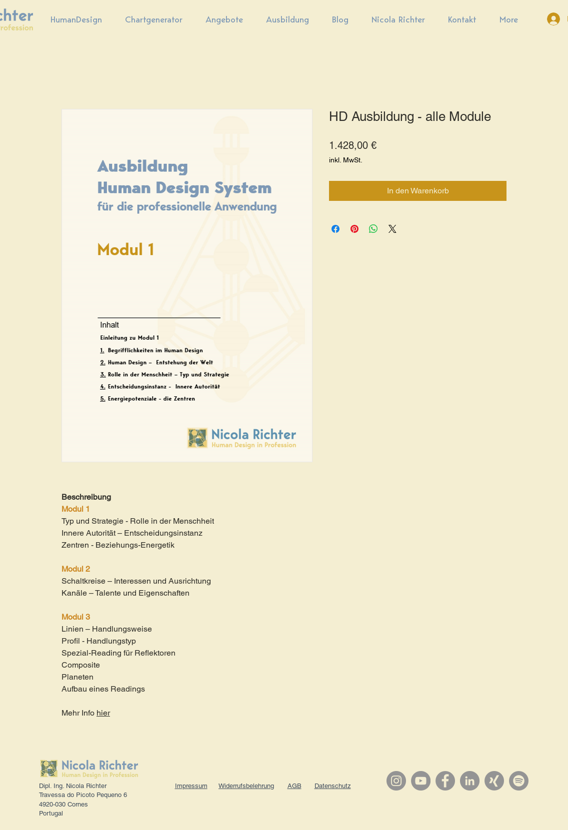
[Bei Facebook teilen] (336, 229)
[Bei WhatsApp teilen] (374, 229)
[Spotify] (518, 781)
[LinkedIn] (470, 781)
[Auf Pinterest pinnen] (354, 229)
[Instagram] (396, 781)
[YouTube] (420, 781)
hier (103, 713)
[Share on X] (392, 229)
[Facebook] (445, 781)
